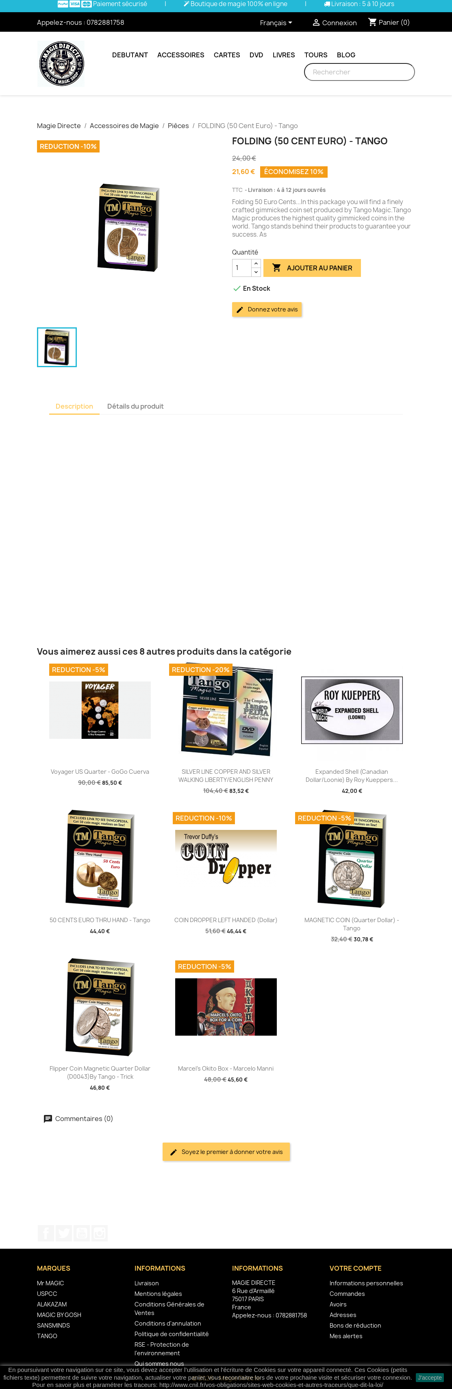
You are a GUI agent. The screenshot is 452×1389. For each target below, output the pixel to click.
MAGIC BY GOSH (59, 1315)
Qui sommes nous (159, 1363)
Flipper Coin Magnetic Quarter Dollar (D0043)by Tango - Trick (100, 1072)
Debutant (130, 54)
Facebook (46, 1233)
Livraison (147, 1283)
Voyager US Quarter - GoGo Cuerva (100, 771)
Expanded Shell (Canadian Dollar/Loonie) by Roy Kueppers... (352, 776)
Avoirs (338, 1304)
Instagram (99, 1233)
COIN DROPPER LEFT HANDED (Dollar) (226, 920)
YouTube (82, 1233)
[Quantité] (242, 268)
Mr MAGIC (50, 1283)
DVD (256, 54)
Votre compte (356, 1268)
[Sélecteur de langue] (277, 23)
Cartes (227, 54)
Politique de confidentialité (172, 1334)
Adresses (343, 1315)
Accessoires (180, 54)
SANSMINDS (53, 1325)
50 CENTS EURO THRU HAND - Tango (100, 920)
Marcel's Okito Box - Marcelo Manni (226, 1068)
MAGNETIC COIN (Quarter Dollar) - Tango (351, 924)
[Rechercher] (359, 72)
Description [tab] (74, 406)
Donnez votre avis (267, 309)
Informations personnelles (366, 1283)
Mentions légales (158, 1294)
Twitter (64, 1233)
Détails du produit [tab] (135, 406)
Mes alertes (346, 1336)
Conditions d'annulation (168, 1323)
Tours (316, 54)
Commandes (347, 1294)
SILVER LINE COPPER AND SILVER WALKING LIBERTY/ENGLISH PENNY (225, 776)
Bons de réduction (355, 1325)
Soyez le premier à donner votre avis (226, 1152)
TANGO (47, 1336)
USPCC (47, 1294)
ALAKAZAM (52, 1304)
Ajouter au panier (312, 268)
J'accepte (430, 1377)
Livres (284, 54)
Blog (346, 54)
